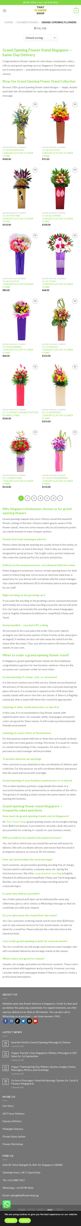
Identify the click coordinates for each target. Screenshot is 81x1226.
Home (8, 22)
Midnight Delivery (12, 1128)
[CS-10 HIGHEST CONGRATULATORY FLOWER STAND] (60, 319)
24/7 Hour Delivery (13, 1113)
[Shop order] (40, 38)
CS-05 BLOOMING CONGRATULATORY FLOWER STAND (57, 218)
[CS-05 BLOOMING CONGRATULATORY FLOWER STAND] (60, 188)
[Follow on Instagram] (11, 1021)
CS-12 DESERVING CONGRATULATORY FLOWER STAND (57, 415)
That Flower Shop (16, 821)
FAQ (57, 1016)
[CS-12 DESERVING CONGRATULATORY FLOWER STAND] (60, 385)
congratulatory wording (47, 873)
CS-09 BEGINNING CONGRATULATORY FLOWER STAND (17, 350)
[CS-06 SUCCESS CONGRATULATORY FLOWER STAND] (20, 254)
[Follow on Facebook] (5, 1021)
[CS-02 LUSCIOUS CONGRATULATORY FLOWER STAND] (60, 123)
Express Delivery (12, 1121)
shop (30, 677)
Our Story (8, 1105)
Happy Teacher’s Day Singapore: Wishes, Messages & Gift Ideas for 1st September (44, 1054)
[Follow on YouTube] (35, 1021)
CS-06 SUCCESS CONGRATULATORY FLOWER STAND (17, 284)
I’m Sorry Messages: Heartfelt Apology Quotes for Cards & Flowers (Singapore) (44, 1082)
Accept (11, 1220)
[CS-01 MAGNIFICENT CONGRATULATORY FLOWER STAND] (20, 123)
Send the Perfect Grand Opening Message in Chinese (41, 1042)
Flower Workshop (12, 1144)
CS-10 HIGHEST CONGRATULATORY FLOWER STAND (57, 350)
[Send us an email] (29, 1021)
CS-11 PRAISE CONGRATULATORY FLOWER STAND (20, 414)
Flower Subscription (13, 1136)
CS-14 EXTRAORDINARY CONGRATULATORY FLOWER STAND (57, 481)
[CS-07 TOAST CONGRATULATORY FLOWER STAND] (60, 254)
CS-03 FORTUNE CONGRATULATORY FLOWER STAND (17, 218)
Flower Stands (27, 22)
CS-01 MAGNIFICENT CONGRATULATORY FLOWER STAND (17, 153)
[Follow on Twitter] (23, 1021)
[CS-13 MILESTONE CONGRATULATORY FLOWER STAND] (20, 451)
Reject (24, 1220)
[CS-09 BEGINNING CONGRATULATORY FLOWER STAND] (20, 319)
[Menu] (4, 11)
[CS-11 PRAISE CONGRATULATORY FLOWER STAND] (20, 385)
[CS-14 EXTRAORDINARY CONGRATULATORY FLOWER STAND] (60, 451)
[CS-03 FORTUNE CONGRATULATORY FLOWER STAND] (20, 188)
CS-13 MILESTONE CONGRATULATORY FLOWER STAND (17, 481)
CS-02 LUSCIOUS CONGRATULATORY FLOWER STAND (57, 153)
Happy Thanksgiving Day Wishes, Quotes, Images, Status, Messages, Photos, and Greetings (43, 1068)
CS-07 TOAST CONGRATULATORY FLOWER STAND (57, 284)
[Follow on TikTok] (17, 1021)
